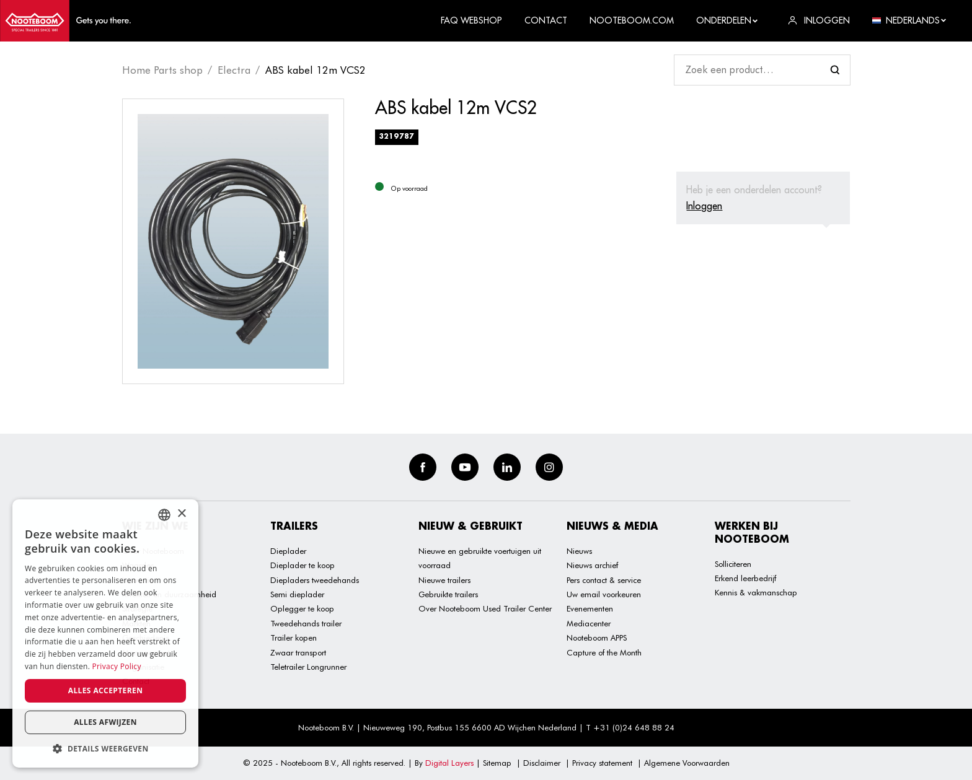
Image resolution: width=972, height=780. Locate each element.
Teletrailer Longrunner (308, 667)
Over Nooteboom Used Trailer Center (485, 608)
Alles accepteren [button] (105, 690)
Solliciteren (733, 564)
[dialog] (105, 633)
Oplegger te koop (302, 608)
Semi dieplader (297, 594)
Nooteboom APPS (597, 637)
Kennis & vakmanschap (756, 592)
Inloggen (704, 205)
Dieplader (288, 551)
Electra (234, 70)
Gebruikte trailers (448, 594)
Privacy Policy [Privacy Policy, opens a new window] (116, 666)
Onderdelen (727, 20)
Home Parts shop (162, 70)
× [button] (181, 514)
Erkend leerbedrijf (745, 578)
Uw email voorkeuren (604, 594)
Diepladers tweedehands (314, 580)
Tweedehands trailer (306, 623)
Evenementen (590, 608)
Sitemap (497, 763)
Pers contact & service (604, 580)
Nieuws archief (592, 565)
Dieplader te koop (302, 565)
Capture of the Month (604, 652)
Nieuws (579, 551)
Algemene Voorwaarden (687, 763)
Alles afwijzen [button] (105, 722)
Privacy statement (602, 763)
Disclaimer (541, 763)
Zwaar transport (298, 652)
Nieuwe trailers (444, 580)
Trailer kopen (293, 637)
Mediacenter (589, 623)
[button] (105, 748)
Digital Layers (449, 763)
